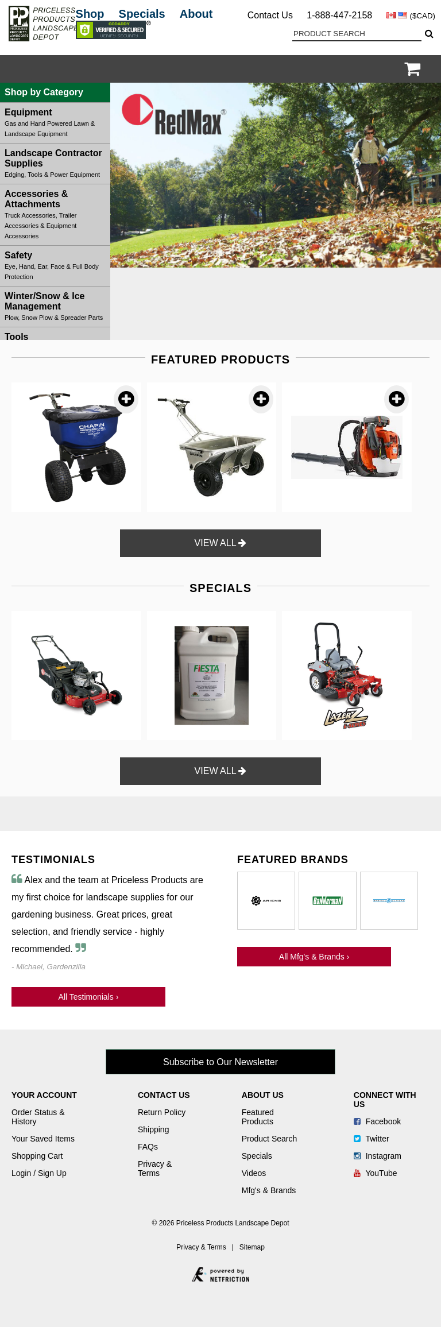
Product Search (269, 1138)
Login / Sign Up (39, 1173)
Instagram (377, 1155)
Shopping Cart (37, 1155)
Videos (254, 1173)
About (196, 13)
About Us (263, 1095)
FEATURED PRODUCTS (220, 359)
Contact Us (270, 15)
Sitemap (252, 1247)
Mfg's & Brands (269, 1190)
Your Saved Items (43, 1138)
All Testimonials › (89, 996)
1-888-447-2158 (339, 15)
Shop (90, 13)
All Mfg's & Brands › (314, 956)
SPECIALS (220, 588)
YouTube (375, 1173)
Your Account (44, 1095)
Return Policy (161, 1112)
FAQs (148, 1146)
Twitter (371, 1138)
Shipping (153, 1129)
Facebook (377, 1121)
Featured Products (258, 1117)
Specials (142, 13)
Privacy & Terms (155, 1168)
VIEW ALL (221, 543)
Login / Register (397, 69)
